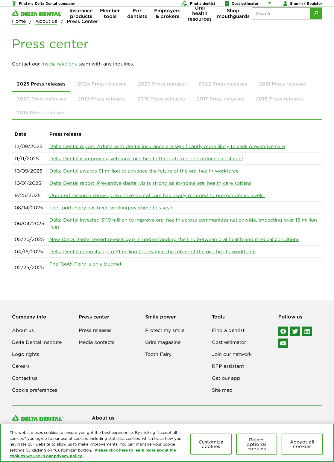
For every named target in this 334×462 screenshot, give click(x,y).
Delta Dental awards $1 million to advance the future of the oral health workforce (144, 171)
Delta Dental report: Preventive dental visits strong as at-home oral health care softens (150, 183)
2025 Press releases (41, 84)
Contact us (24, 378)
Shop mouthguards (233, 24)
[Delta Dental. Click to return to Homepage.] (37, 24)
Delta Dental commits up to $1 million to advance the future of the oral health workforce (152, 251)
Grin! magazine (162, 342)
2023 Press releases (162, 84)
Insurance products (81, 24)
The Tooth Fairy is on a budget (85, 264)
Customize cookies (211, 444)
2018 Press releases (161, 99)
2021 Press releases (282, 84)
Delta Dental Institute (37, 342)
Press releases (95, 330)
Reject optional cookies (256, 444)
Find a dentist (228, 330)
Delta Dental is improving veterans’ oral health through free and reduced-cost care (146, 158)
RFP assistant (228, 366)
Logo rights (25, 354)
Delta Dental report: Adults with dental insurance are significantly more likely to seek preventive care (167, 146)
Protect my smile (164, 330)
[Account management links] (270, 6)
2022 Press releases (222, 84)
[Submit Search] (316, 24)
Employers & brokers (167, 24)
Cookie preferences (34, 390)
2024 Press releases (101, 84)
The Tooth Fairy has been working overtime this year (110, 208)
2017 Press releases (220, 99)
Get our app (226, 378)
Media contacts (96, 342)
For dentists (137, 24)
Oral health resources (200, 24)
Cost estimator (229, 342)
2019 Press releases (102, 99)
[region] (167, 443)
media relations (59, 64)
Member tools (110, 24)
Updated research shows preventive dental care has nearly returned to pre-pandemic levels (157, 195)
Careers (21, 366)
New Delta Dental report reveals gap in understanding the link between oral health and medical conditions (174, 239)
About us (23, 330)
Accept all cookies (302, 444)
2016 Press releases (280, 99)
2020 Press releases (41, 99)
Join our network (232, 354)
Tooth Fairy (158, 354)
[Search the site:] (281, 24)
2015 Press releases (40, 112)
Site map (222, 390)
